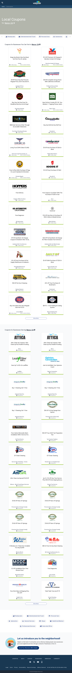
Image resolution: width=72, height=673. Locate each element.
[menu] (2, 3)
